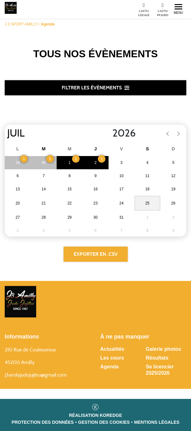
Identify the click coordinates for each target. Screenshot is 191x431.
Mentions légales (156, 422)
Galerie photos (163, 349)
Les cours (112, 358)
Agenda (109, 366)
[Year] (107, 133)
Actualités (112, 349)
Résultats (157, 358)
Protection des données (43, 422)
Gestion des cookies (104, 422)
